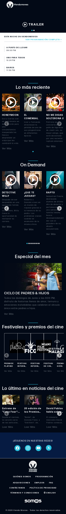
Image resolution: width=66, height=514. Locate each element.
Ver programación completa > (44, 39)
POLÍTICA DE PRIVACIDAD (43, 488)
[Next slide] (59, 123)
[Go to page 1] (32, 151)
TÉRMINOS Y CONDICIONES (24, 493)
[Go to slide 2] (33, 30)
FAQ (51, 483)
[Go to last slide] (6, 208)
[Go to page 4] (32, 243)
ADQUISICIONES (21, 483)
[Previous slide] (6, 123)
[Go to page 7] (38, 243)
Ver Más (7, 148)
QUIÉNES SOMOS (22, 477)
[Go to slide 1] (32, 30)
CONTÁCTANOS (17, 488)
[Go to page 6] (36, 243)
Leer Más (7, 427)
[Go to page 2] (29, 243)
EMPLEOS (40, 483)
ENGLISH (50, 493)
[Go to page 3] (31, 243)
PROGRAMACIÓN (44, 477)
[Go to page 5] (34, 243)
